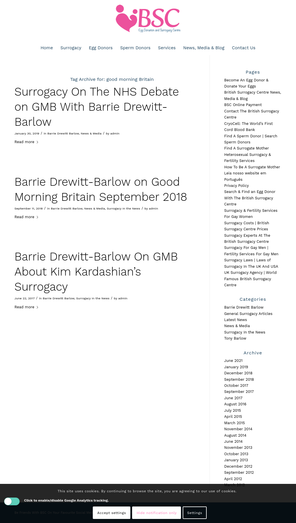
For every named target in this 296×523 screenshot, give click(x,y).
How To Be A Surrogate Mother (252, 167)
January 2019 (236, 367)
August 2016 (235, 404)
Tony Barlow (235, 338)
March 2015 (234, 423)
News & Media (91, 133)
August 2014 (235, 435)
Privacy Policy (236, 185)
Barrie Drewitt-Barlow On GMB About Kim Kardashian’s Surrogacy (96, 272)
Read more (27, 142)
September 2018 (239, 379)
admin (114, 133)
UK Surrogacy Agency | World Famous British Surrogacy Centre (250, 278)
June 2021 (233, 360)
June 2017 (233, 398)
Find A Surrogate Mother (246, 148)
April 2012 (233, 479)
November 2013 (238, 447)
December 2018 (238, 373)
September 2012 (239, 472)
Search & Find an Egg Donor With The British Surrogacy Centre (249, 197)
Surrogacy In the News (123, 208)
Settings (194, 513)
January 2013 (236, 460)
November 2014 (238, 429)
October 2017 (236, 385)
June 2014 (233, 441)
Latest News (235, 320)
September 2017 (239, 391)
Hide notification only (156, 513)
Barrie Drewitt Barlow (63, 133)
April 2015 (233, 416)
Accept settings (111, 513)
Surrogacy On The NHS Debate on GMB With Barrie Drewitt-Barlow (96, 107)
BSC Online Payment (243, 105)
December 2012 (238, 466)
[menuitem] (47, 48)
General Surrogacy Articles (248, 313)
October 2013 (236, 454)
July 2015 (232, 410)
